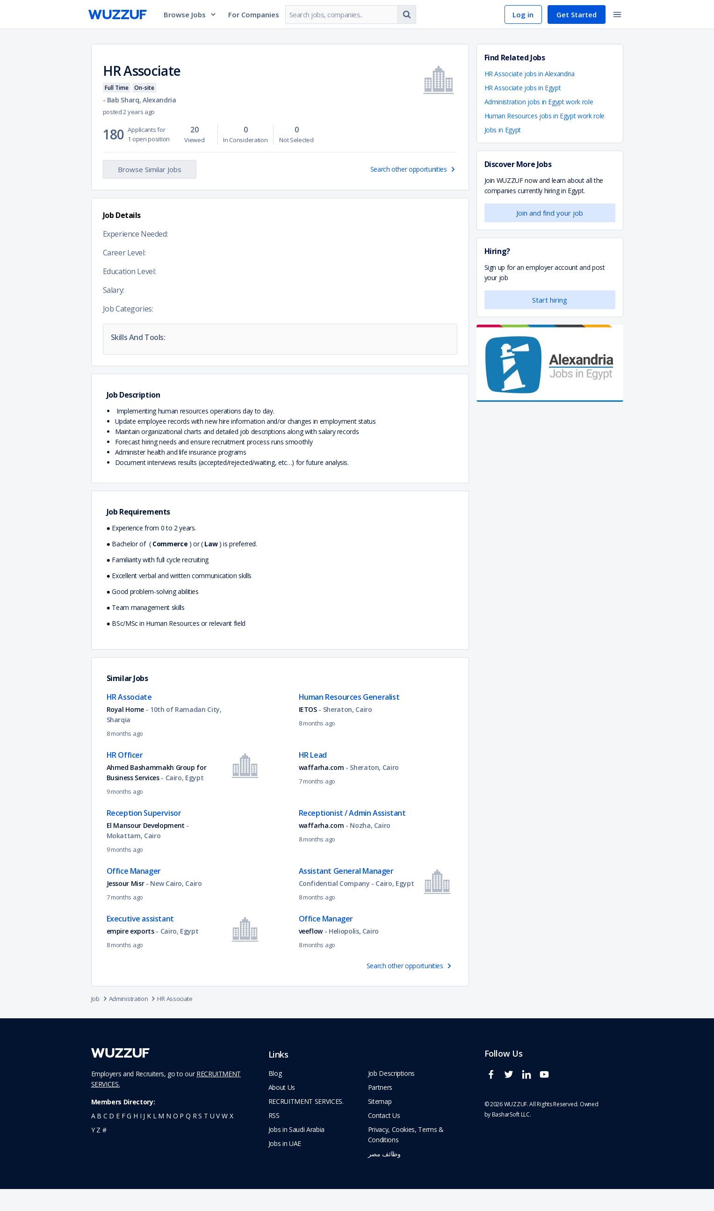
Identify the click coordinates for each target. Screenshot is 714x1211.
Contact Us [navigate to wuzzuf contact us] (384, 1137)
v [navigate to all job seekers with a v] (218, 1137)
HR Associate (174, 1020)
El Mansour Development (147, 847)
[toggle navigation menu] (617, 14)
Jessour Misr (125, 905)
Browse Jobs (190, 14)
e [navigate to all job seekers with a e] (118, 1137)
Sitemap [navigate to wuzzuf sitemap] (380, 1123)
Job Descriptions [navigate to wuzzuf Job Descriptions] (391, 1095)
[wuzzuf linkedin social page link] (529, 1100)
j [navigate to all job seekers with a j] (144, 1137)
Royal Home (126, 731)
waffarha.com (321, 789)
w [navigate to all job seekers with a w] (225, 1137)
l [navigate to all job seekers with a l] (155, 1137)
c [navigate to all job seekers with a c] (105, 1137)
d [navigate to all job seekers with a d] (111, 1137)
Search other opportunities (413, 169)
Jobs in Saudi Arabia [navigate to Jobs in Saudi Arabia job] (296, 1151)
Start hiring (549, 300)
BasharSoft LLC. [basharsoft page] (511, 1136)
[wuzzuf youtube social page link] (546, 1100)
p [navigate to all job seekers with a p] (182, 1137)
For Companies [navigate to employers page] (253, 14)
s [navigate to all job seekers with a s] (200, 1137)
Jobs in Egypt (502, 129)
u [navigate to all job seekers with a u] (212, 1137)
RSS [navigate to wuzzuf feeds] (274, 1137)
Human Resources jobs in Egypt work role (544, 115)
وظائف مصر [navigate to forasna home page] (384, 1175)
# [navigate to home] (104, 1151)
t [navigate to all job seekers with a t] (206, 1137)
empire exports (130, 953)
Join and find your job (549, 213)
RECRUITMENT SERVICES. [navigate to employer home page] (306, 1123)
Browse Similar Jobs (149, 169)
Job (100, 1020)
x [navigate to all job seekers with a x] (231, 1137)
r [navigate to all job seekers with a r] (195, 1137)
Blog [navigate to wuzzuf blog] (275, 1095)
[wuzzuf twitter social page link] (511, 1100)
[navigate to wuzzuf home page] (117, 14)
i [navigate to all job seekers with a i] (141, 1137)
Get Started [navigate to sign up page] (576, 14)
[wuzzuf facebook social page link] (493, 1100)
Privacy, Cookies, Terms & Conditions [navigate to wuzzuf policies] (406, 1156)
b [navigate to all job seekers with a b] (99, 1137)
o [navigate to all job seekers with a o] (175, 1137)
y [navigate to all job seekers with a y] (93, 1151)
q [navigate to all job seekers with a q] (188, 1137)
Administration (133, 1020)
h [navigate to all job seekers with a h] (135, 1137)
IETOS (308, 731)
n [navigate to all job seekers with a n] (168, 1137)
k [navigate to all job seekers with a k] (149, 1137)
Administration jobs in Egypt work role (538, 101)
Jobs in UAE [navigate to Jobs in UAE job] (284, 1165)
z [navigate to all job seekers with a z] (98, 1151)
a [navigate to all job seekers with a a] (93, 1137)
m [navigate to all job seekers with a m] (161, 1137)
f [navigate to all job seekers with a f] (123, 1137)
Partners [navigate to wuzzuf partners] (380, 1109)
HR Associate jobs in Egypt (522, 87)
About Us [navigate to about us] (281, 1109)
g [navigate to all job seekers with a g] (129, 1137)
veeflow (311, 953)
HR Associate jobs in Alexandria (529, 73)
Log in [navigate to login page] (523, 14)
